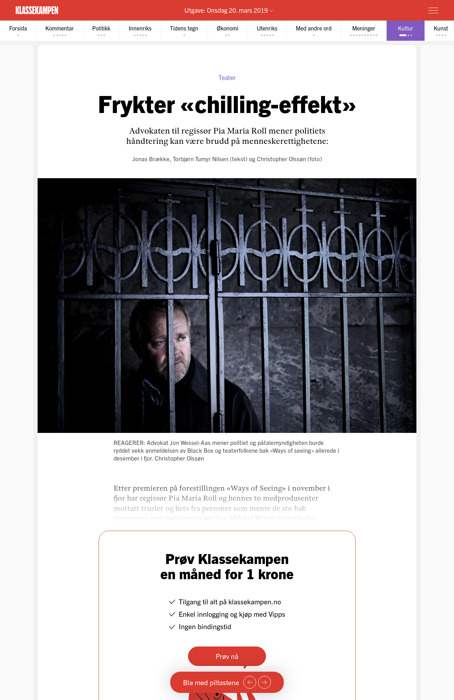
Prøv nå (227, 655)
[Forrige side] (249, 682)
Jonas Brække (151, 158)
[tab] (18, 31)
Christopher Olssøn (281, 158)
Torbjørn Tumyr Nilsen (200, 158)
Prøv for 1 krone (391, 9)
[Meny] (433, 10)
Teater (227, 77)
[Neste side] (264, 682)
